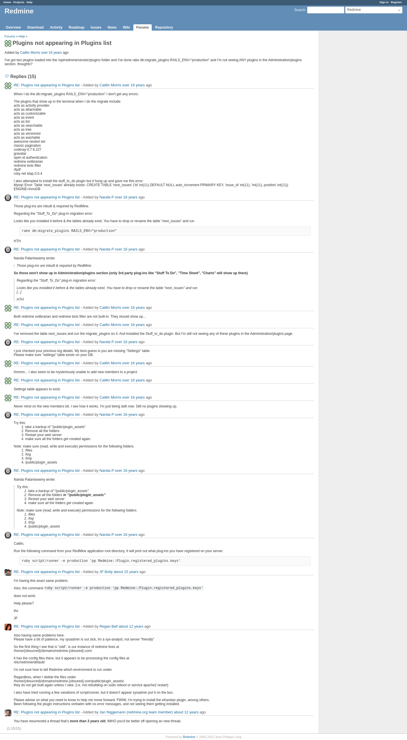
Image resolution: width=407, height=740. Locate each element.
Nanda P (107, 197)
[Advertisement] (347, 120)
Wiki (126, 27)
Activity (56, 27)
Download (35, 27)
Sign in (384, 2)
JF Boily (106, 572)
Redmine (189, 737)
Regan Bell (109, 626)
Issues (96, 27)
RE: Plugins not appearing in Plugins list (47, 85)
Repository (164, 27)
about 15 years (126, 572)
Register (396, 2)
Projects (18, 2)
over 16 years (51, 53)
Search (299, 10)
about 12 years (131, 626)
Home (7, 2)
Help (30, 2)
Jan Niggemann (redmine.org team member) (136, 712)
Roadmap (76, 27)
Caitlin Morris (30, 53)
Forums (142, 27)
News (112, 27)
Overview (13, 27)
